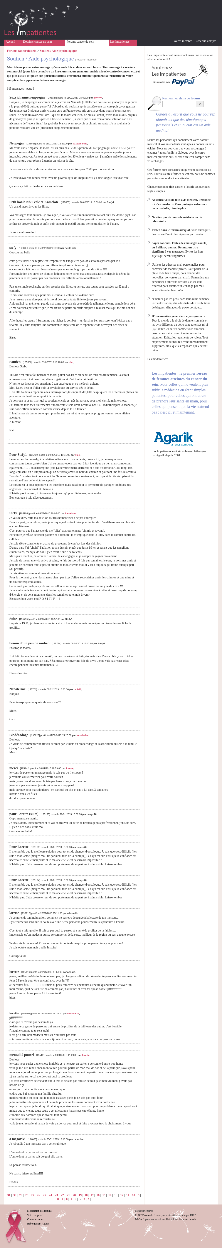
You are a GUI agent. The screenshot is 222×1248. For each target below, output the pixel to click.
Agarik (160, 455)
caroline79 (73, 1013)
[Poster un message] (86, 59)
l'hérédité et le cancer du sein (181, 1219)
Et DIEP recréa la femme (148, 1215)
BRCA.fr (140, 1219)
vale (77, 455)
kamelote (70, 513)
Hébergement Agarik (38, 1223)
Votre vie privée (35, 1215)
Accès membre (183, 41)
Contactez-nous (35, 1219)
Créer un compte (206, 41)
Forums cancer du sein (80, 41)
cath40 (77, 689)
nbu (71, 362)
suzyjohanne (80, 143)
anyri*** (98, 97)
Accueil (10, 41)
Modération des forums (39, 1210)
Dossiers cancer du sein (37, 41)
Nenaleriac (82, 735)
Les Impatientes (120, 41)
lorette (70, 768)
